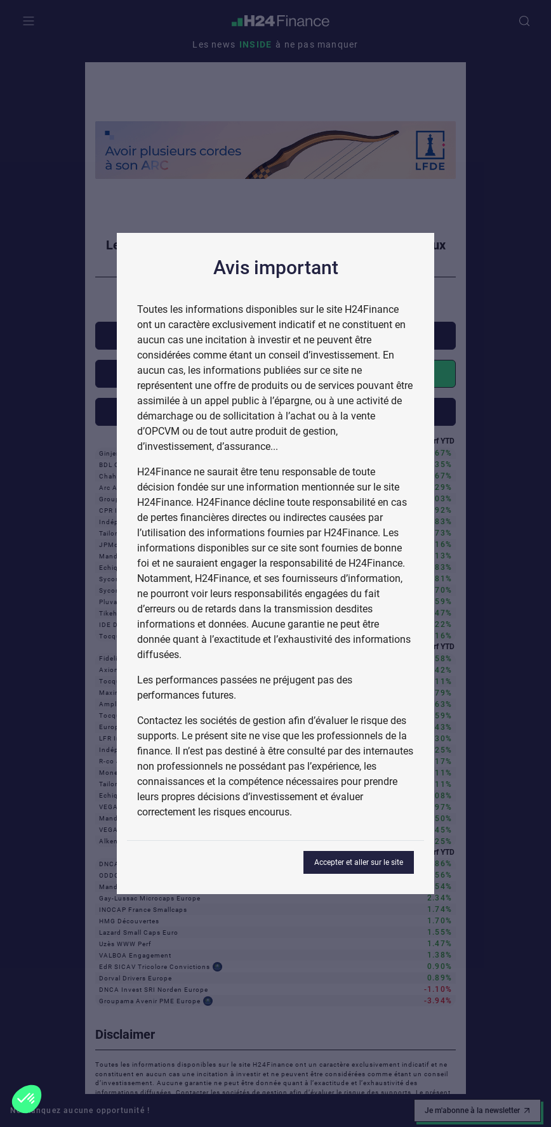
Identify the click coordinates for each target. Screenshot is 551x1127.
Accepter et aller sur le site (358, 862)
